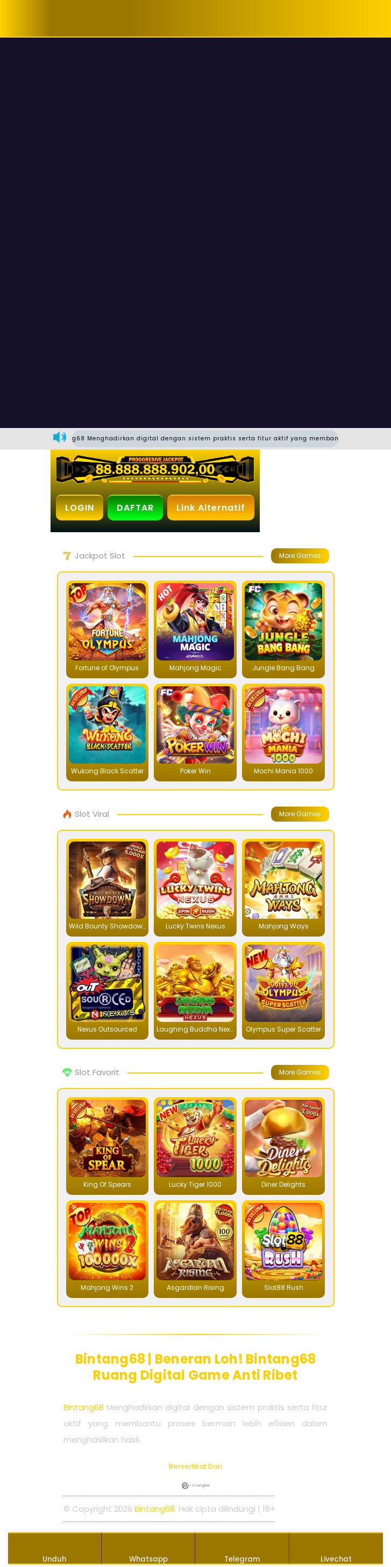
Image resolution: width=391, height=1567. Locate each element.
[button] (84, 18)
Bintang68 (83, 1407)
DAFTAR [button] (135, 508)
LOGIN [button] (79, 508)
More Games (300, 555)
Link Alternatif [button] (210, 508)
